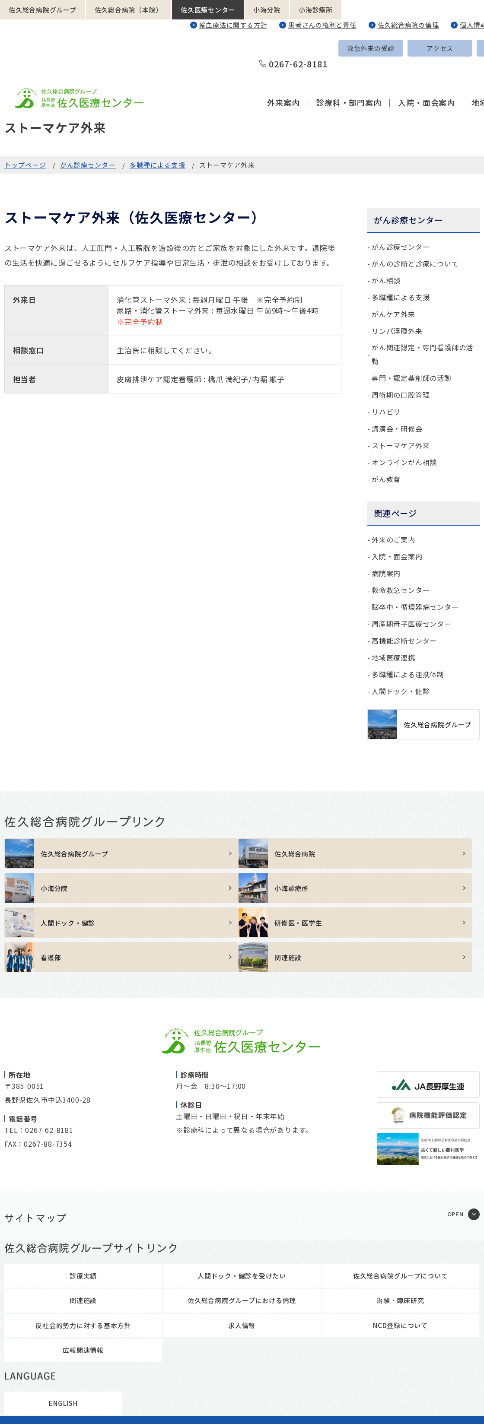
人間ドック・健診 (401, 691)
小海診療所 (316, 9)
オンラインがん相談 (404, 462)
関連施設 (83, 1250)
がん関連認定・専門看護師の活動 (422, 354)
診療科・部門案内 (349, 70)
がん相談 (386, 280)
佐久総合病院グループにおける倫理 (242, 1250)
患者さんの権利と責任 (322, 24)
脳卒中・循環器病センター (415, 607)
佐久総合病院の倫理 (408, 24)
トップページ (25, 164)
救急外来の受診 (304, 48)
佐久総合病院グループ (42, 9)
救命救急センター (401, 590)
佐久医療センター (208, 9)
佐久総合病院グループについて (400, 1225)
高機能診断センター (404, 640)
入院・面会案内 (426, 70)
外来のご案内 (393, 539)
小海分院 (266, 9)
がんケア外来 (393, 314)
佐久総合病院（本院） (129, 9)
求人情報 (241, 1275)
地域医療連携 (393, 657)
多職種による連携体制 (408, 674)
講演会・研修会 (397, 428)
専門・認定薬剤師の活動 (412, 378)
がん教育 (386, 479)
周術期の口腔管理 (401, 395)
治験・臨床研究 (400, 1250)
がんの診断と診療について (415, 263)
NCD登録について (400, 1275)
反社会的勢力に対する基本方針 (83, 1275)
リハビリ (386, 411)
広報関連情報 (83, 1299)
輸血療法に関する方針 (233, 24)
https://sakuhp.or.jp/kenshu (182, 888)
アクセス (373, 48)
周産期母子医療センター (412, 623)
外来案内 (283, 70)
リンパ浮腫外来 (397, 331)
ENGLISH (442, 48)
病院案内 (386, 573)
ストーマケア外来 (401, 445)
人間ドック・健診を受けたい (241, 1225)
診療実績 (83, 1225)
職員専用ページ (334, 1404)
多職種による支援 (157, 164)
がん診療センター (88, 164)
